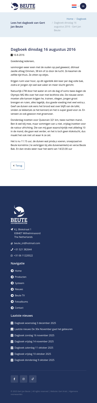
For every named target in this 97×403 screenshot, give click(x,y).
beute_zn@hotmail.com (27, 243)
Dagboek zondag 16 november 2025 (32, 335)
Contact (17, 307)
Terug (17, 165)
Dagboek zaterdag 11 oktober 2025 (32, 347)
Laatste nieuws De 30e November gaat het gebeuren (42, 329)
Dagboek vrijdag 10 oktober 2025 (31, 354)
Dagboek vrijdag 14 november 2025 (32, 341)
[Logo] (23, 6)
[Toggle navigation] (83, 6)
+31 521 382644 (23, 249)
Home (70, 18)
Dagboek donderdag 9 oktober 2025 (32, 360)
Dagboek (81, 18)
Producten (18, 277)
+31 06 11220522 (23, 255)
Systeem (17, 283)
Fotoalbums (19, 301)
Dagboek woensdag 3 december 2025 (33, 323)
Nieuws (17, 289)
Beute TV (18, 295)
